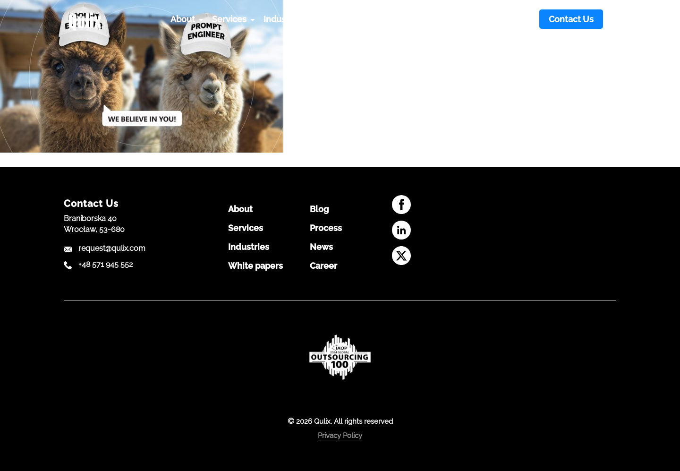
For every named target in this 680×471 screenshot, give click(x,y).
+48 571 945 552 (105, 264)
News (321, 247)
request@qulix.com (111, 248)
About (240, 209)
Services (245, 228)
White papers (255, 266)
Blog (319, 209)
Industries (248, 247)
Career (323, 266)
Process (326, 228)
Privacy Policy (340, 435)
